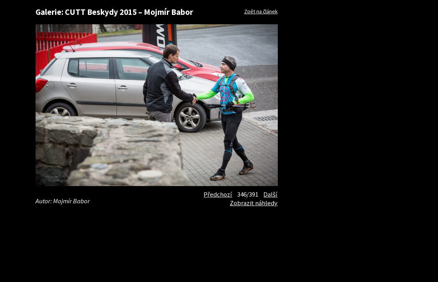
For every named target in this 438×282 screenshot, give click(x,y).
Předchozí (218, 194)
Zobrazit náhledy (253, 203)
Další (270, 194)
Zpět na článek (261, 11)
